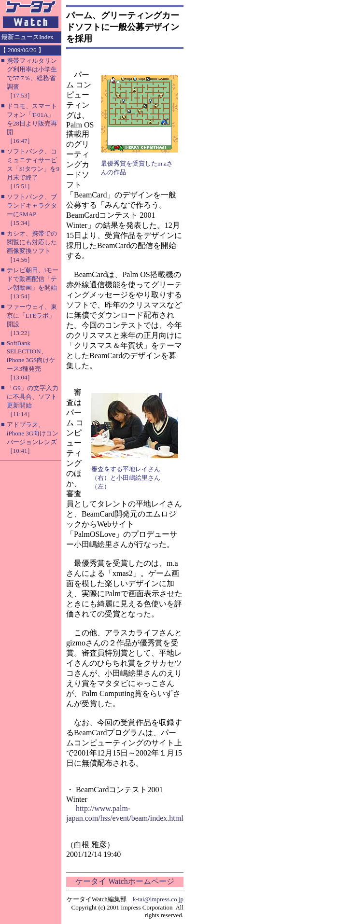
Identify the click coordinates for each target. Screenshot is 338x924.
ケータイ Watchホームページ (124, 881)
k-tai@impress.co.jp (158, 899)
